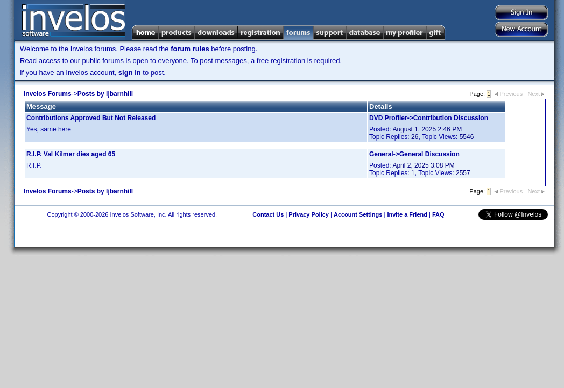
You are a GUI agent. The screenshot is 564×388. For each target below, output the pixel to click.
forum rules (190, 49)
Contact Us (268, 214)
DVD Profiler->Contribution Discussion (428, 118)
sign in (129, 72)
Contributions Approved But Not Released (91, 118)
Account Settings (358, 214)
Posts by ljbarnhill (105, 94)
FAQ (438, 214)
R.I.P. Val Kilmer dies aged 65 (70, 154)
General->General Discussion (414, 154)
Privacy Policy (308, 214)
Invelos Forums (48, 94)
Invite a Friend (407, 214)
